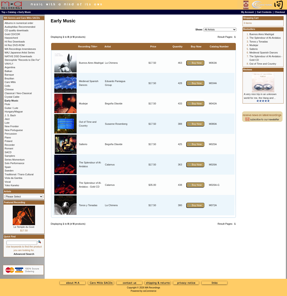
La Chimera (111, 62)
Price (153, 46)
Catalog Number (219, 46)
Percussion (11, 133)
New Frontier (12, 126)
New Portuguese (14, 130)
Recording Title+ (87, 46)
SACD (8, 152)
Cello (7, 86)
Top (4, 12)
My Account (247, 12)
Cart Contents (264, 12)
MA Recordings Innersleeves (20, 49)
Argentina (10, 67)
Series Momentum (15, 159)
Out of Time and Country (262, 63)
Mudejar (83, 103)
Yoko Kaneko (12, 185)
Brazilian (9, 78)
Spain (8, 167)
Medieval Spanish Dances (263, 52)
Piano (8, 137)
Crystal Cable (12, 96)
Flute (7, 104)
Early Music (25, 12)
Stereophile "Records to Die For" (22, 60)
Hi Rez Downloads (15, 41)
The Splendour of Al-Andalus (265, 37)
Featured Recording (14, 202)
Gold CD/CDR (12, 34)
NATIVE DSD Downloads (18, 56)
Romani (9, 148)
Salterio (83, 144)
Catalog (12, 12)
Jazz (7, 119)
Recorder (10, 145)
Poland (8, 141)
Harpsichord (11, 37)
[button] (195, 63)
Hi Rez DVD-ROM (15, 45)
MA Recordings (152, 287)
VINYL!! (9, 63)
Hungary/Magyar (14, 111)
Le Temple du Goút (24, 227)
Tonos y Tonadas (88, 205)
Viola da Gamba (13, 178)
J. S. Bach (10, 115)
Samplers (10, 155)
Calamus (110, 164)
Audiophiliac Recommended (20, 26)
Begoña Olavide (113, 103)
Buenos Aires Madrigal (91, 62)
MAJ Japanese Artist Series (20, 52)
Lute (7, 122)
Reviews (247, 69)
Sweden (9, 170)
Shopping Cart (251, 18)
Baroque (9, 74)
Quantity (178, 46)
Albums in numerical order (19, 23)
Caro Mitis (10, 82)
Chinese (9, 89)
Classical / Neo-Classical (18, 93)
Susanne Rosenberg (116, 124)
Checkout (280, 12)
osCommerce (149, 291)
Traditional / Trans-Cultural (19, 174)
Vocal (8, 181)
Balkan (8, 71)
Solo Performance (14, 163)
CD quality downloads (16, 30)
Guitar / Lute (11, 108)
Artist (108, 46)
